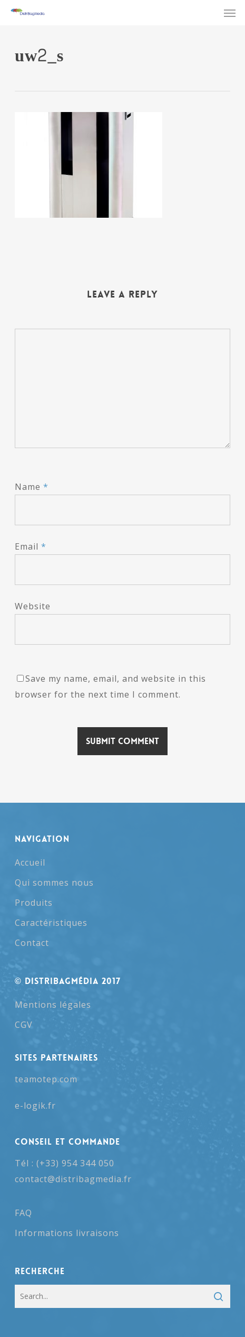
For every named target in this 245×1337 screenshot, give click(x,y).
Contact (32, 943)
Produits (34, 902)
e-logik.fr (35, 1105)
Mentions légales (53, 1004)
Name (31, 487)
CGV (24, 1024)
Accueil (30, 862)
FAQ (23, 1213)
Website (33, 606)
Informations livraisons (67, 1233)
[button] (230, 12)
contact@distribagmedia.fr (73, 1179)
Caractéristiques (51, 923)
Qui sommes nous (54, 882)
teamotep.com (46, 1079)
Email (30, 546)
